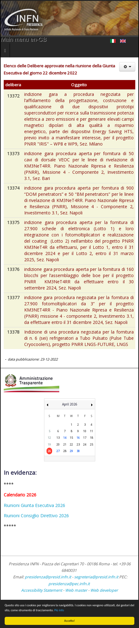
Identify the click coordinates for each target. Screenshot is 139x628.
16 (78, 438)
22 (71, 444)
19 (49, 444)
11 (91, 431)
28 (64, 451)
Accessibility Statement (41, 590)
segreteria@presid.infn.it (96, 577)
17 (84, 438)
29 (71, 451)
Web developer (104, 590)
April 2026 (69, 404)
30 (78, 451)
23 (78, 444)
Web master (76, 590)
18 (91, 438)
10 (84, 431)
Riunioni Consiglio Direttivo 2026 (36, 515)
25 (91, 444)
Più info (59, 610)
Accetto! (69, 621)
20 (58, 444)
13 (58, 438)
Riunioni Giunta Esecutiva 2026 (34, 505)
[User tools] (127, 66)
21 (64, 444)
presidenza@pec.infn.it (69, 583)
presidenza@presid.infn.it (48, 577)
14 (64, 438)
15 (71, 438)
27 (58, 451)
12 (49, 438)
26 (49, 451)
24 (84, 444)
